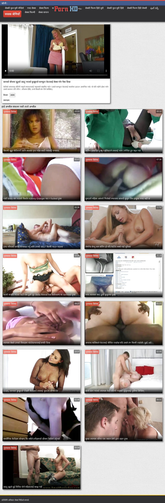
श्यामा (12, 95)
